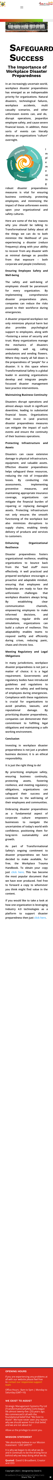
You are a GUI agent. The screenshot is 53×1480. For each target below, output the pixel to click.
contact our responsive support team (23, 1383)
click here (17, 872)
